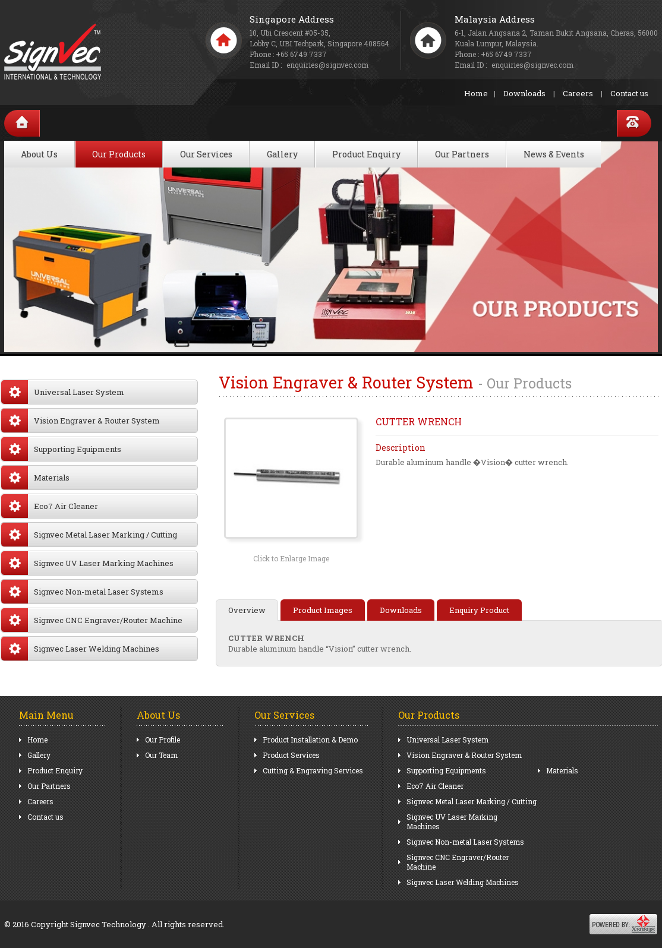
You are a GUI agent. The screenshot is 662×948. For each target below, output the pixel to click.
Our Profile (162, 739)
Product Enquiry (366, 154)
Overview (247, 610)
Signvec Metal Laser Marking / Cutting (89, 534)
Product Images (322, 610)
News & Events (554, 154)
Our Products (119, 154)
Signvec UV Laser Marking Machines (87, 563)
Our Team (161, 755)
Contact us (629, 93)
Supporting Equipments (61, 449)
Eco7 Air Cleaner (49, 506)
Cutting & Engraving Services (313, 770)
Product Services (291, 755)
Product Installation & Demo (310, 739)
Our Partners (462, 154)
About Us (39, 154)
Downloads (524, 93)
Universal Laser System (62, 392)
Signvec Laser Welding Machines (80, 649)
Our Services (206, 154)
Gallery (282, 154)
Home (476, 93)
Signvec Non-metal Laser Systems (82, 591)
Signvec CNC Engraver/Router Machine (91, 620)
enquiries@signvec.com (532, 64)
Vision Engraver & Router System (80, 420)
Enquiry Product (479, 610)
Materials (35, 477)
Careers (578, 93)
